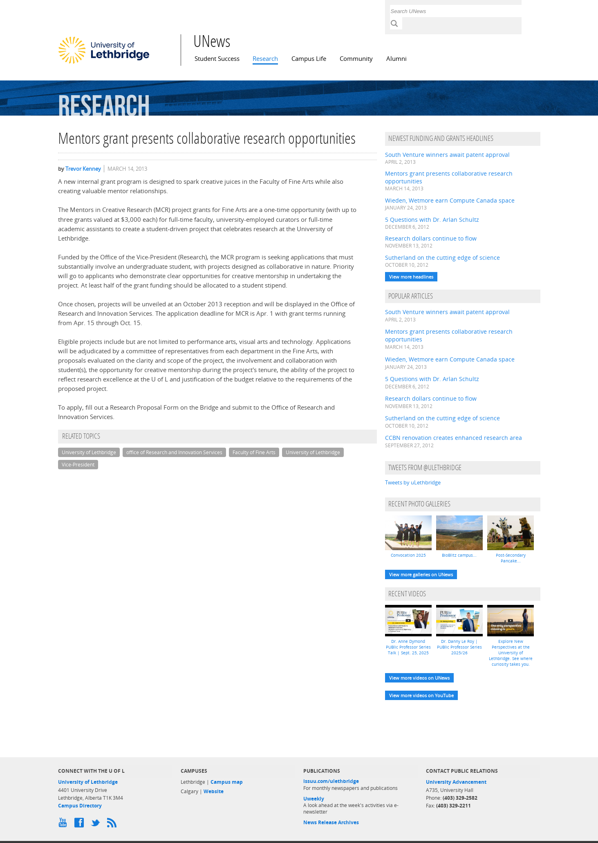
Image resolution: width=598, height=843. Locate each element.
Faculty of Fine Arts (254, 452)
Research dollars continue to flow (431, 238)
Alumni (396, 58)
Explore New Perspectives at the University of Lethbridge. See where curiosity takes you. (511, 652)
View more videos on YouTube (421, 695)
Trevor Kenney (83, 168)
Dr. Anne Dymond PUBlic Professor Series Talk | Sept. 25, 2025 (408, 647)
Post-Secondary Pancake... (511, 558)
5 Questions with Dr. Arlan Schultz (432, 219)
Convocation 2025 (408, 555)
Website (214, 791)
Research (265, 58)
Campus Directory (80, 806)
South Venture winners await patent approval (447, 154)
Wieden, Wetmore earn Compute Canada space (450, 200)
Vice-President (78, 465)
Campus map (227, 782)
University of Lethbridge (89, 452)
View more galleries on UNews (421, 574)
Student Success (217, 58)
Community (356, 58)
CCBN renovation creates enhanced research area (453, 438)
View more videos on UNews (419, 678)
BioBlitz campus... (459, 555)
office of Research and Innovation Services (174, 452)
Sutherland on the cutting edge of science (442, 257)
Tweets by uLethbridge (413, 482)
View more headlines (411, 277)
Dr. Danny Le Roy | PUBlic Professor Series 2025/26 (459, 647)
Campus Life (308, 58)
